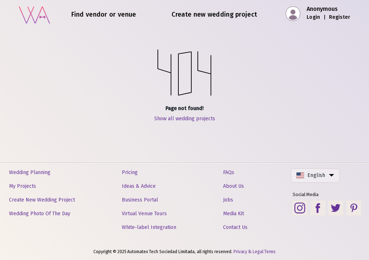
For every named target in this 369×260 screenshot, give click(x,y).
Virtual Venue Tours (144, 214)
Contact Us (235, 227)
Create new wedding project (214, 14)
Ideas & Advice (139, 186)
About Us (233, 186)
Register (339, 17)
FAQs (228, 172)
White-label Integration (149, 227)
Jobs (228, 200)
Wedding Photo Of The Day (39, 214)
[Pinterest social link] (354, 208)
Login (313, 17)
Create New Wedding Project (42, 200)
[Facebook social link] (318, 208)
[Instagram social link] (300, 208)
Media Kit (233, 214)
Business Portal (140, 200)
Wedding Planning (29, 172)
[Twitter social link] (336, 208)
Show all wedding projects (184, 119)
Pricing (130, 172)
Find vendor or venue (103, 14)
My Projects (22, 186)
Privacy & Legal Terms (255, 251)
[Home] (34, 14)
